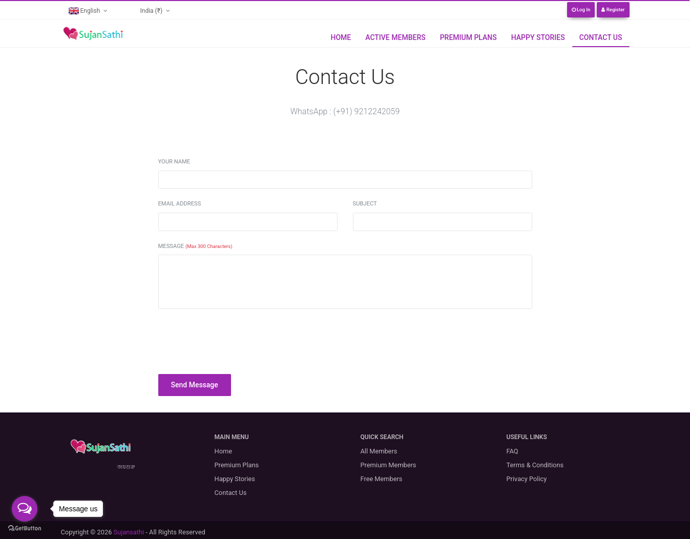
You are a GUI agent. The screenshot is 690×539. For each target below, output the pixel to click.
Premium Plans (468, 37)
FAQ (512, 451)
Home (340, 37)
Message (195, 246)
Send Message (194, 385)
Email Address (179, 203)
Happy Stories (538, 37)
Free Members (382, 479)
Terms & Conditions (535, 465)
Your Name (174, 161)
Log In (581, 9)
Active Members (395, 37)
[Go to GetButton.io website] (24, 528)
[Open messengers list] (24, 509)
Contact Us (600, 37)
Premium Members (388, 465)
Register (612, 9)
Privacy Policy (527, 479)
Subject (365, 203)
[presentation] (236, 337)
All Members (379, 451)
